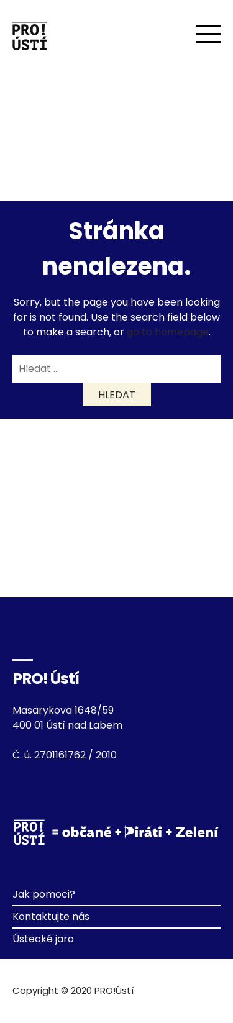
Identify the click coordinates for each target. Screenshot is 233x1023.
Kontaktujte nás (50, 916)
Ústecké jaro (43, 939)
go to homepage (168, 332)
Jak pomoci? (43, 894)
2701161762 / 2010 (75, 755)
